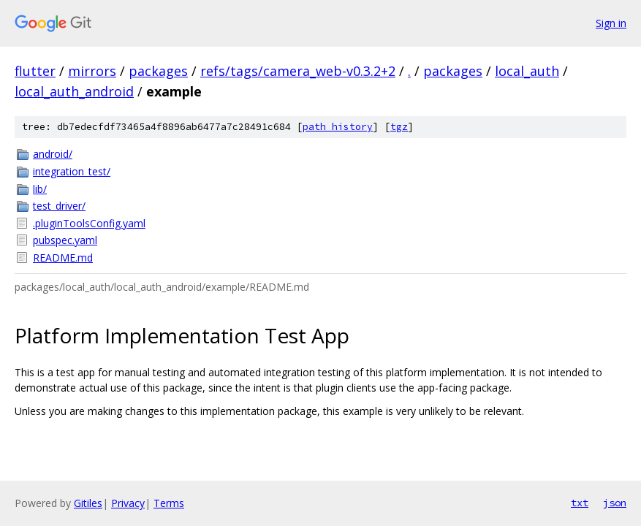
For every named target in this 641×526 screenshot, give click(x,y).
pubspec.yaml (65, 240)
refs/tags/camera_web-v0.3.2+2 (297, 71)
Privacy (128, 503)
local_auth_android (74, 91)
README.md (63, 257)
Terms (168, 503)
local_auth (527, 71)
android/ (52, 154)
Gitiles (88, 503)
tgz (399, 127)
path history (338, 127)
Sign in (611, 23)
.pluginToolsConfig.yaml (89, 223)
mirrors (92, 71)
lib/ (40, 189)
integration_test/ (71, 171)
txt (579, 502)
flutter (35, 71)
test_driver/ (59, 206)
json (614, 502)
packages (158, 71)
